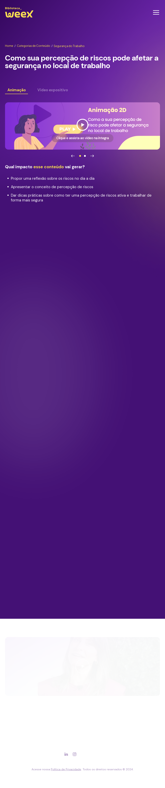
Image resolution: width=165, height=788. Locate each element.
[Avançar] (92, 156)
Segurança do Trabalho (69, 46)
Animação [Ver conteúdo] (16, 90)
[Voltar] (73, 156)
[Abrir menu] (156, 12)
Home (10, 45)
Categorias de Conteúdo (35, 45)
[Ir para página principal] (19, 17)
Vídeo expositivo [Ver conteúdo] (52, 90)
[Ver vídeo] (82, 126)
